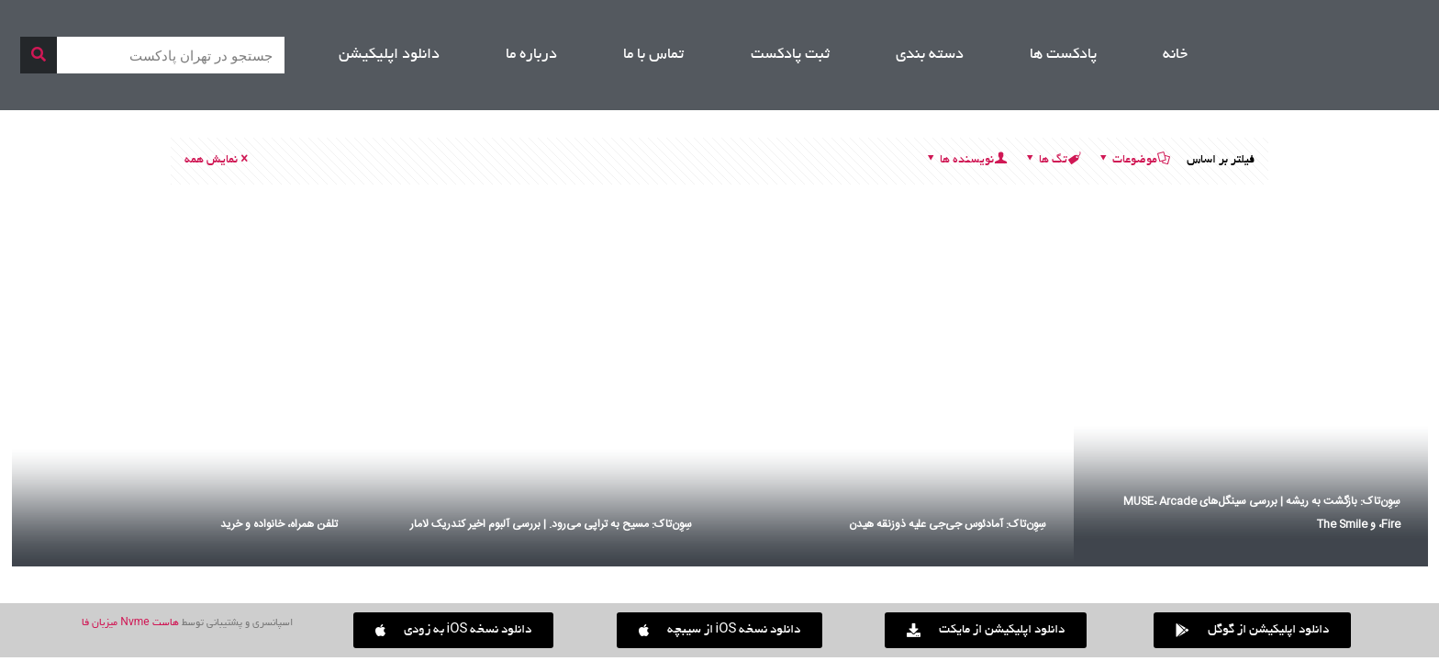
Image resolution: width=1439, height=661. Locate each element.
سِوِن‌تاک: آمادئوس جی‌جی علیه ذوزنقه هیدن (947, 524)
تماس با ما (653, 55)
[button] (453, 630)
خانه (1175, 55)
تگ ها (1051, 160)
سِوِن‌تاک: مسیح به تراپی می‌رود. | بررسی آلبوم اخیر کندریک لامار (551, 524)
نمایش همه (217, 160)
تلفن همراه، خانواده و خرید (279, 524)
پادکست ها (1063, 55)
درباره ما (531, 55)
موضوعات (1133, 160)
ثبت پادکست (790, 55)
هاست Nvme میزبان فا (130, 623)
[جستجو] (38, 55)
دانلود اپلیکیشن (389, 55)
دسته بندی (930, 55)
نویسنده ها (965, 160)
